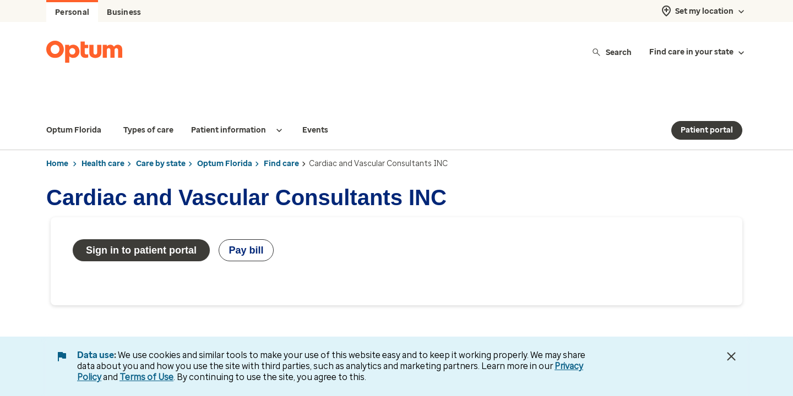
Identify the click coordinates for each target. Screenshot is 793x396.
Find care (281, 141)
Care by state (161, 141)
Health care (103, 141)
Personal (72, 12)
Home (57, 141)
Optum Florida (224, 141)
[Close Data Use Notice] (731, 356)
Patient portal (707, 108)
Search (611, 52)
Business (124, 12)
